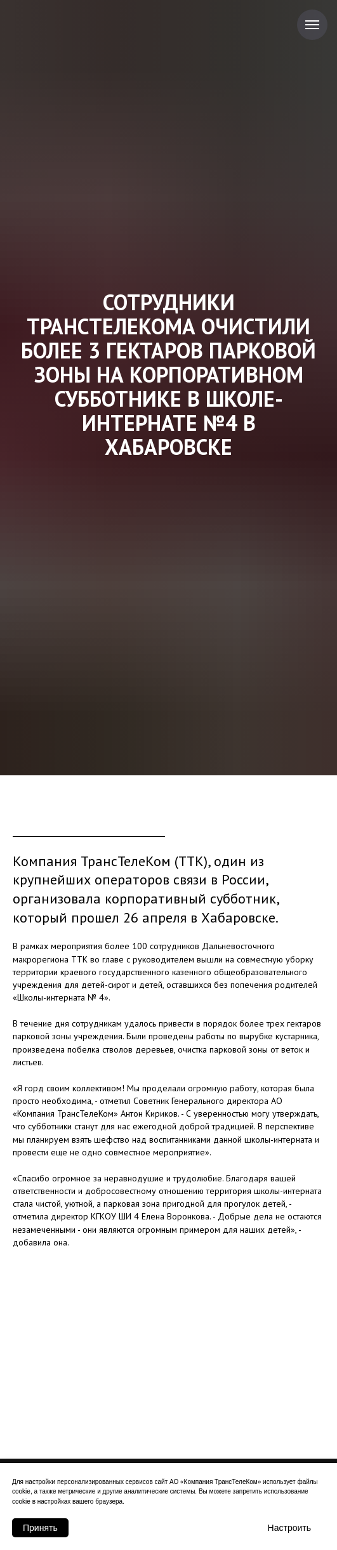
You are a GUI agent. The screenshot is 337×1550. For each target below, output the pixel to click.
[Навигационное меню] (312, 24)
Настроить (289, 1528)
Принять (40, 1528)
